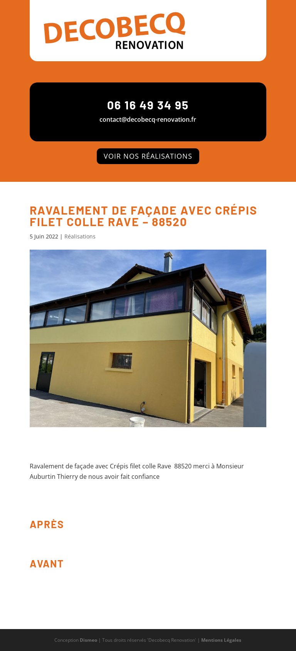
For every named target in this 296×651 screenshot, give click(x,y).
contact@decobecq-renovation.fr (147, 119)
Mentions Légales (221, 640)
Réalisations (80, 236)
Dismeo (88, 640)
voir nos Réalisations (148, 156)
